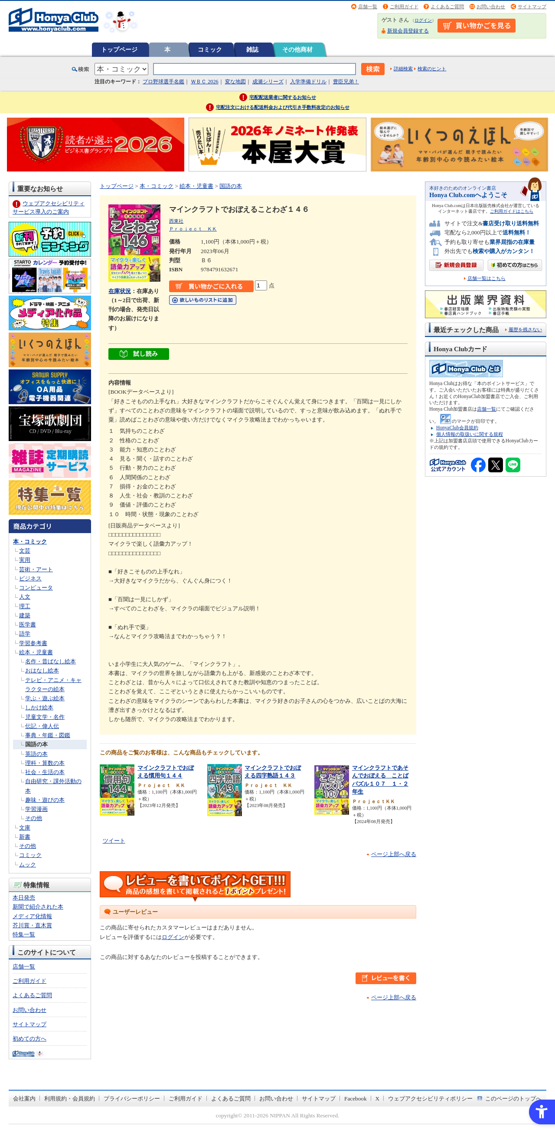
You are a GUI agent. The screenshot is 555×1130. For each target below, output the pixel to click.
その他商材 (297, 49)
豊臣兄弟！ (346, 82)
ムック (27, 864)
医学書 (27, 624)
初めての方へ (29, 1038)
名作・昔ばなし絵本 (50, 661)
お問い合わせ (491, 6)
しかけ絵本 (39, 707)
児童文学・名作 (45, 717)
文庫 (24, 827)
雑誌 (252, 49)
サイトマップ (532, 6)
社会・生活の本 (45, 772)
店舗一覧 (367, 6)
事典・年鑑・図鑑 (47, 735)
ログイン (423, 20)
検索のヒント (432, 68)
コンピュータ (36, 587)
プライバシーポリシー (132, 1098)
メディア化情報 (32, 916)
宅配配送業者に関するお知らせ (282, 97)
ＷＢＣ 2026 (204, 82)
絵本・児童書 (36, 652)
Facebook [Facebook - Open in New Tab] (355, 1098)
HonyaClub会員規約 (457, 427)
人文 (24, 596)
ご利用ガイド (404, 6)
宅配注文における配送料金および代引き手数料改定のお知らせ (282, 107)
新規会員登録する (408, 31)
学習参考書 (33, 643)
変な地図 (235, 82)
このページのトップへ (513, 1098)
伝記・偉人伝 (42, 726)
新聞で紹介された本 (38, 906)
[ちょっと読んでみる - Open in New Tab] (138, 355)
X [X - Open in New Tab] (377, 1098)
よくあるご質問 (447, 6)
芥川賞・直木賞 (32, 925)
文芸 (24, 550)
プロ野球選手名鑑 (163, 82)
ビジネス (30, 578)
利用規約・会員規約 (69, 1098)
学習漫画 (36, 809)
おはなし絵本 (42, 670)
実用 (24, 560)
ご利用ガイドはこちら (511, 211)
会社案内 (24, 1098)
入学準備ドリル (308, 82)
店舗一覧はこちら (486, 278)
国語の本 (36, 744)
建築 (24, 615)
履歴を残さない (525, 329)
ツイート (114, 840)
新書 (24, 836)
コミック (210, 49)
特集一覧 (24, 934)
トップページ (119, 49)
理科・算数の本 (45, 763)
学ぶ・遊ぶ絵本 (45, 698)
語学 (24, 633)
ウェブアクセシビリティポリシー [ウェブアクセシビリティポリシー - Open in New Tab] (430, 1098)
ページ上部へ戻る (393, 854)
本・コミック (30, 541)
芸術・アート (36, 569)
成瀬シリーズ (268, 82)
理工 (24, 606)
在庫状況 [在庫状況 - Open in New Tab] (119, 291)
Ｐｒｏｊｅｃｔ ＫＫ (193, 228)
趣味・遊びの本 (45, 800)
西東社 (176, 221)
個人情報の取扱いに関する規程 (469, 434)
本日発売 (24, 897)
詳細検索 (403, 68)
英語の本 (36, 754)
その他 (33, 818)
